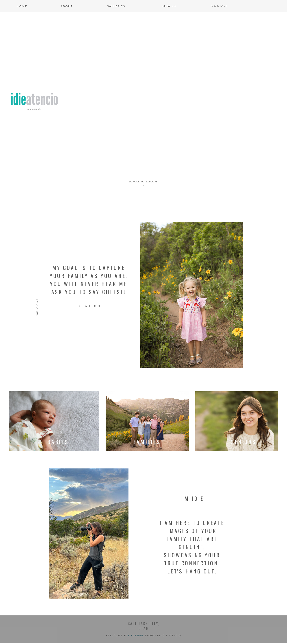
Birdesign (135, 635)
